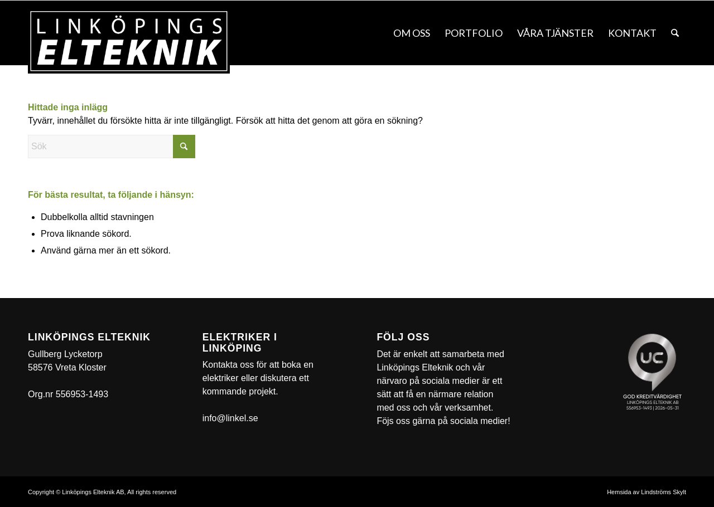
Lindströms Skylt (663, 492)
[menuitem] (411, 33)
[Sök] (675, 33)
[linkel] (129, 41)
